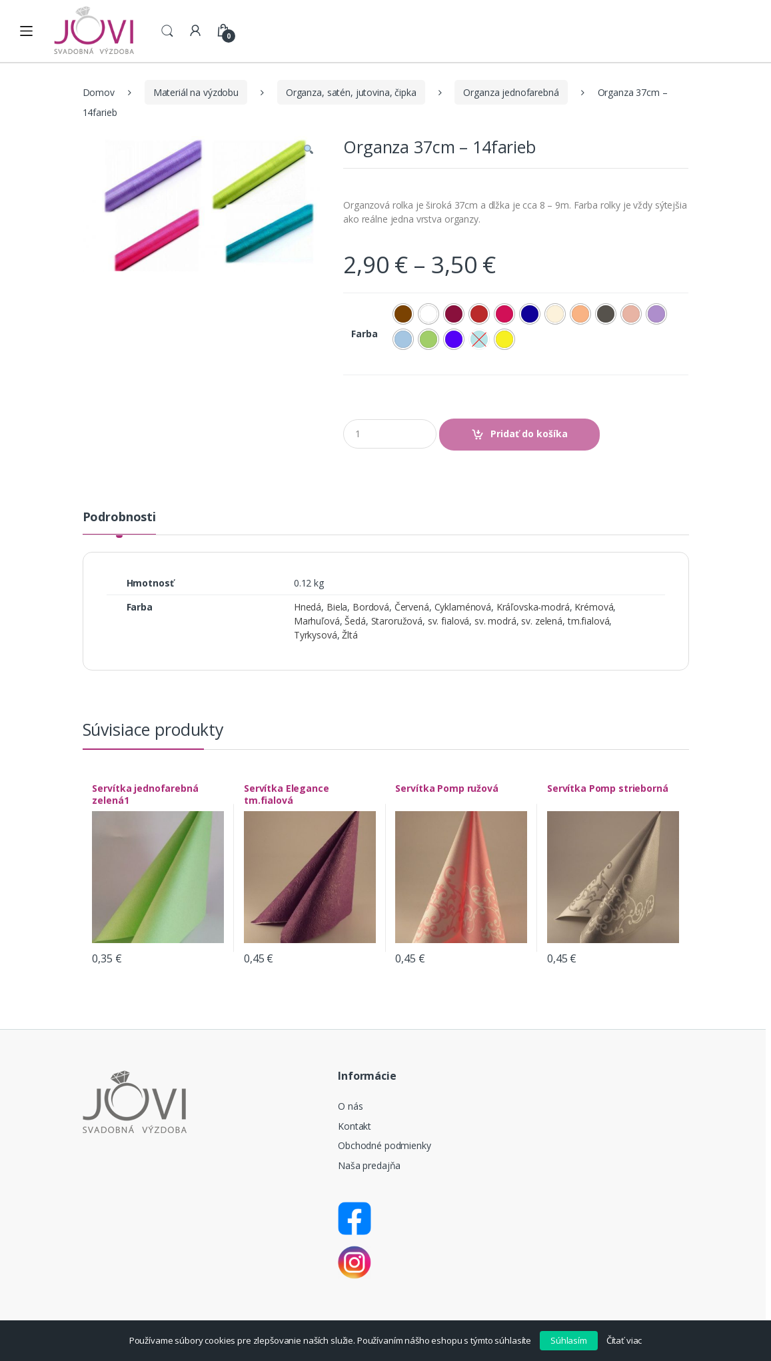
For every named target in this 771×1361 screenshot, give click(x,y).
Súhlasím (568, 1340)
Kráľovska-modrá (533, 607)
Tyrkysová (315, 635)
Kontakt (354, 1126)
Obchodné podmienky (384, 1145)
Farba (364, 334)
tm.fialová (589, 621)
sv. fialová (448, 621)
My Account (195, 31)
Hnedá (307, 607)
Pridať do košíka (529, 433)
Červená (411, 607)
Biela (337, 607)
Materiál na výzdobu (196, 92)
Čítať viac (624, 1340)
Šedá (355, 621)
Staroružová (396, 621)
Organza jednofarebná (510, 92)
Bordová (371, 607)
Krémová (593, 607)
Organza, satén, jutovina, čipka (351, 92)
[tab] (119, 523)
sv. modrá (495, 621)
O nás (350, 1106)
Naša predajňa (369, 1165)
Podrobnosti (119, 518)
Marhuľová (317, 621)
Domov (99, 92)
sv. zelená (541, 621)
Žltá (349, 635)
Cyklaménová (462, 607)
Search (167, 31)
